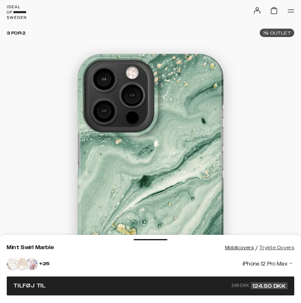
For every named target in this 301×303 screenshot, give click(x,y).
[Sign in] (257, 10)
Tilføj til (150, 285)
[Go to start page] (16, 12)
